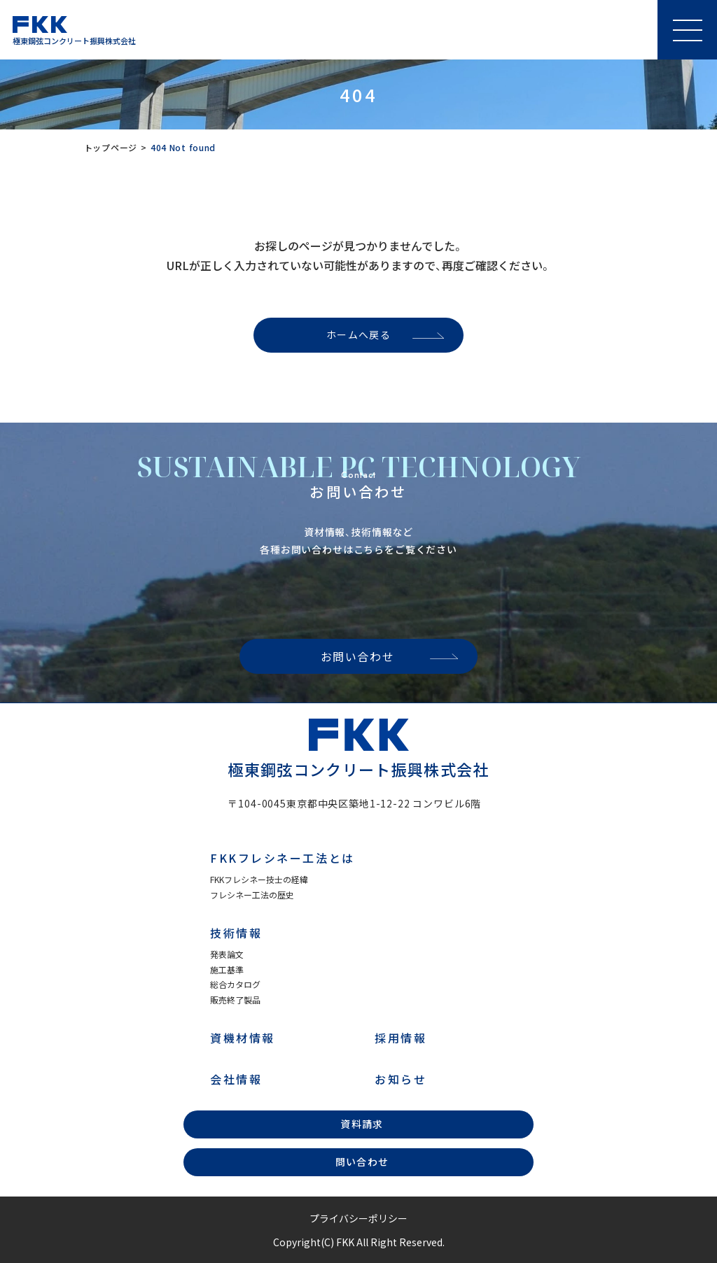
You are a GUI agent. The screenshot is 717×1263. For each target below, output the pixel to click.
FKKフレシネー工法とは (282, 857)
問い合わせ (362, 1162)
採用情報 (400, 1037)
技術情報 (236, 932)
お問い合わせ (358, 656)
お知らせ (400, 1079)
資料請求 (362, 1124)
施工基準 (227, 969)
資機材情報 (242, 1037)
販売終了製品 (235, 1000)
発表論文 (227, 954)
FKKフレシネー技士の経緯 (259, 879)
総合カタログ (235, 984)
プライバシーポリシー (358, 1218)
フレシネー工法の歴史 (252, 895)
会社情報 (236, 1079)
